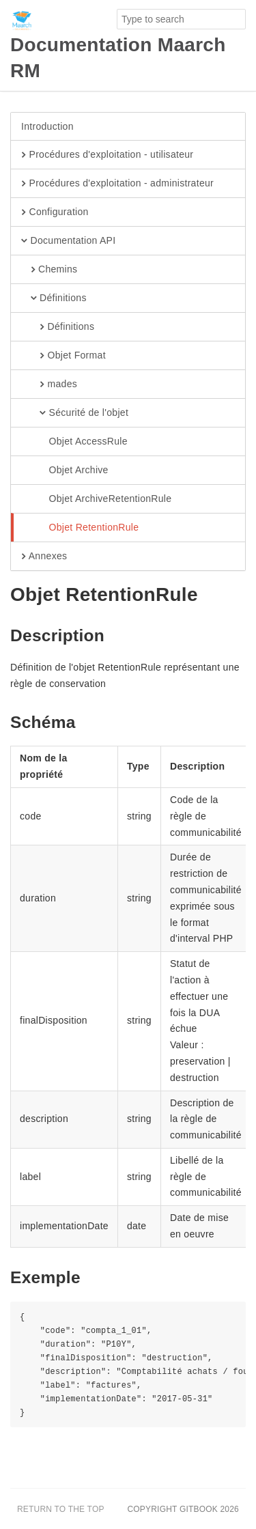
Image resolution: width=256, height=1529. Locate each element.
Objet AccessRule (74, 442)
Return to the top (60, 1509)
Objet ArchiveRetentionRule (96, 499)
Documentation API (68, 241)
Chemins (49, 270)
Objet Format (63, 356)
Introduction (47, 126)
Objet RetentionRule (80, 528)
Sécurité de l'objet (74, 413)
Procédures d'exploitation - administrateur (117, 184)
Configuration (55, 212)
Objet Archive (65, 470)
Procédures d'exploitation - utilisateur (107, 155)
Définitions (54, 298)
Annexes (44, 556)
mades (49, 384)
